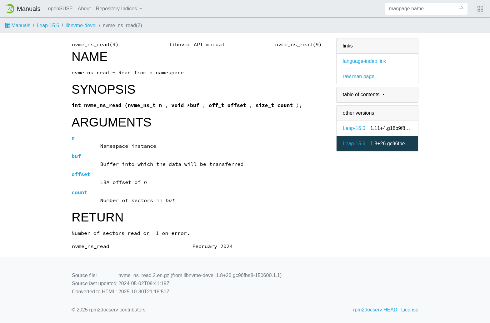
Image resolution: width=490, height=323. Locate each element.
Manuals (17, 25)
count (79, 192)
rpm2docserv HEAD (375, 309)
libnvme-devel (81, 25)
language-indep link (364, 61)
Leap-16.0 (354, 128)
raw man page (358, 76)
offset (81, 174)
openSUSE (60, 8)
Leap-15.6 (48, 25)
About (84, 8)
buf (76, 156)
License (409, 309)
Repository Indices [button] (117, 8)
